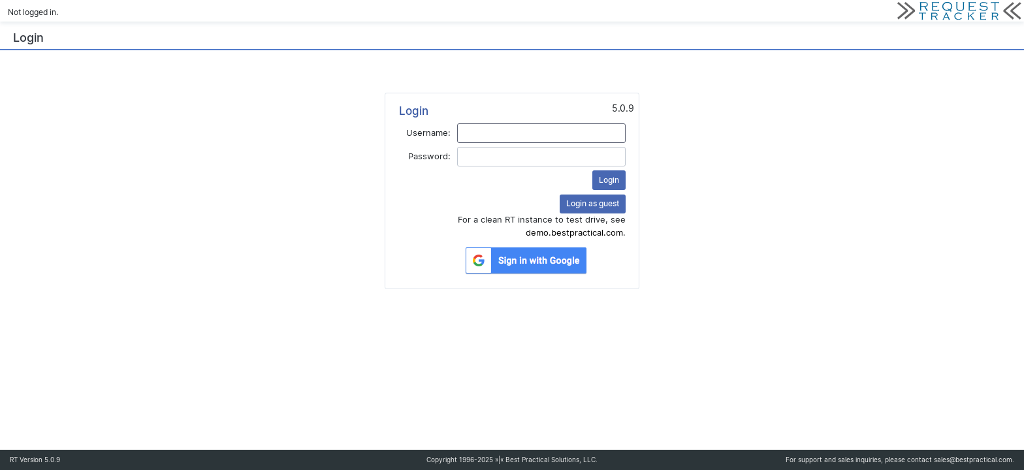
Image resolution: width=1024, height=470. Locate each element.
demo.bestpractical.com (574, 232)
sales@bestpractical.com (973, 460)
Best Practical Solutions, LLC (550, 460)
